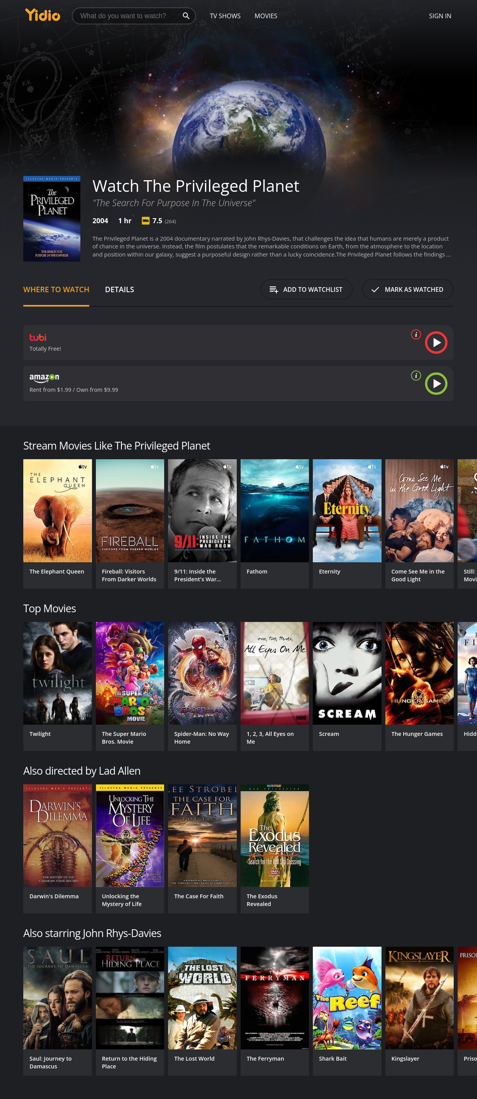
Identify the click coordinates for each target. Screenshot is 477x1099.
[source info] (414, 334)
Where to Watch (56, 289)
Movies (266, 16)
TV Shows (225, 16)
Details (119, 289)
